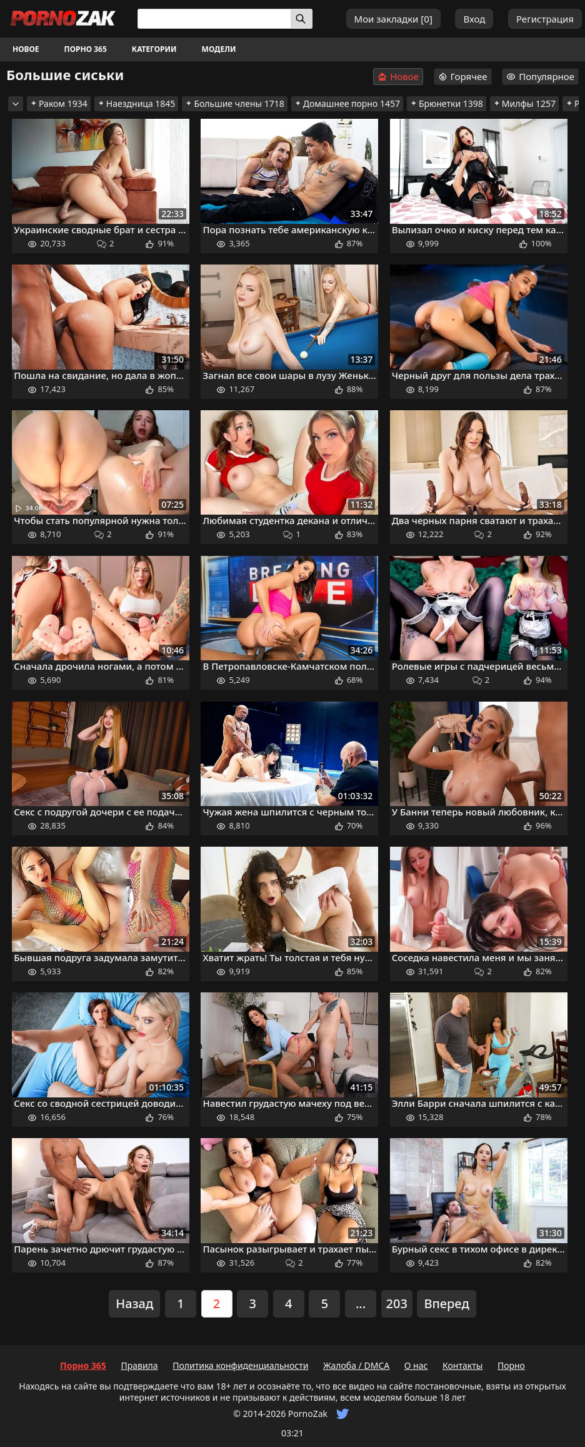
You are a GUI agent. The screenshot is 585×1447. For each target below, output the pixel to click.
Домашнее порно (347, 103)
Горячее (463, 76)
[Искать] (301, 19)
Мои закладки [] (393, 19)
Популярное (540, 76)
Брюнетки (446, 103)
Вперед (446, 1303)
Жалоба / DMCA (356, 1365)
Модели (219, 49)
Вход (474, 19)
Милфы (524, 103)
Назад (134, 1303)
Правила (139, 1365)
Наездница (137, 103)
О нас (416, 1365)
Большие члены (234, 103)
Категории (154, 49)
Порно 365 (85, 49)
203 (397, 1303)
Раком (59, 103)
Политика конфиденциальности (240, 1365)
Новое (25, 49)
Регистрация (545, 19)
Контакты (462, 1365)
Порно (511, 1365)
